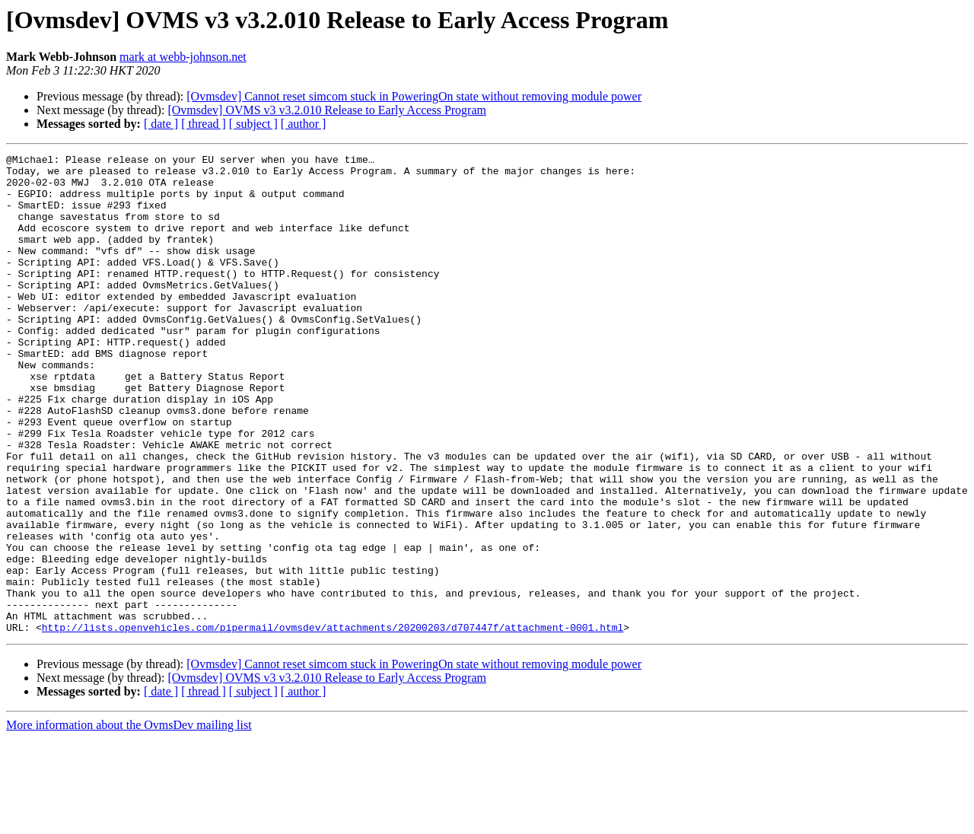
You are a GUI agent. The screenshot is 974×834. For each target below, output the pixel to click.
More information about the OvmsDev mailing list (129, 820)
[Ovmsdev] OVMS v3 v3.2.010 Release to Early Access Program (326, 109)
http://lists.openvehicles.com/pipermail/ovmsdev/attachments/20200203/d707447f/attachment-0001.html (332, 723)
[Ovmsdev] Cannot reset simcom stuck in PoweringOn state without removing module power (413, 96)
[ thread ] (203, 123)
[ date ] (161, 123)
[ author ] (303, 123)
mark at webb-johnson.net (183, 56)
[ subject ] (253, 123)
